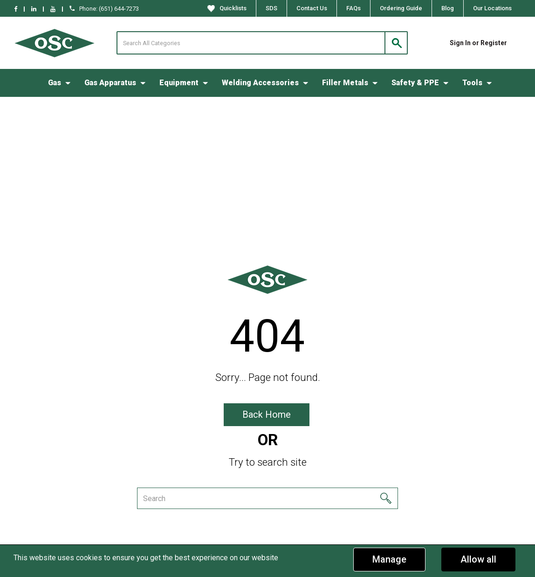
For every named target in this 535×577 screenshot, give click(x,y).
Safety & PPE (415, 82)
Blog (447, 8)
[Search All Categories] (262, 42)
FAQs (353, 8)
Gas (54, 82)
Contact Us (311, 8)
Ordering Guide (401, 8)
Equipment (179, 82)
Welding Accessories (260, 82)
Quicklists (227, 8)
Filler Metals (345, 82)
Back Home (266, 414)
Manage (389, 559)
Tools (472, 82)
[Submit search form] (396, 42)
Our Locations (492, 8)
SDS (271, 8)
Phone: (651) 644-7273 (104, 8)
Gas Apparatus (110, 82)
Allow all (478, 559)
